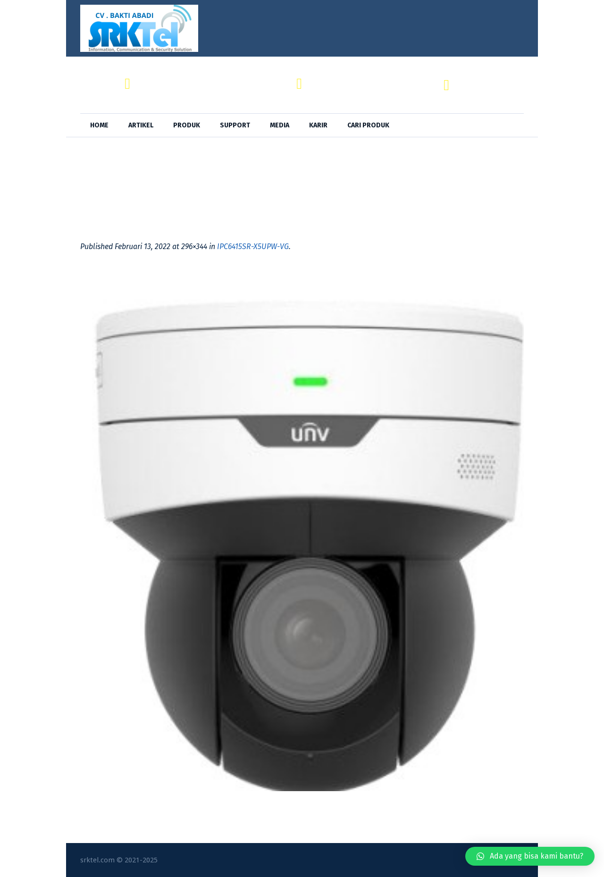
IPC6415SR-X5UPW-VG (253, 246)
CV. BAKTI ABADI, (167, 79)
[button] (530, 856)
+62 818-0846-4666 (491, 90)
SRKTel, (323, 79)
